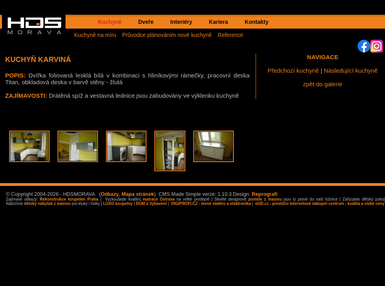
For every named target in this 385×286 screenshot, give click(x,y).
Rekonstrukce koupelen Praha (69, 199)
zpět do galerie (323, 84)
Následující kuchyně (351, 70)
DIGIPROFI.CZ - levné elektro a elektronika (210, 203)
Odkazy (110, 194)
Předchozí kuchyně (293, 70)
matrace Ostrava (158, 199)
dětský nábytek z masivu (47, 203)
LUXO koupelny (118, 203)
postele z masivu (265, 199)
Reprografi (264, 194)
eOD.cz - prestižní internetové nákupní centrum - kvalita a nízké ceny (319, 203)
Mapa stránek (137, 194)
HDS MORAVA (38, 32)
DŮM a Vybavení (151, 203)
